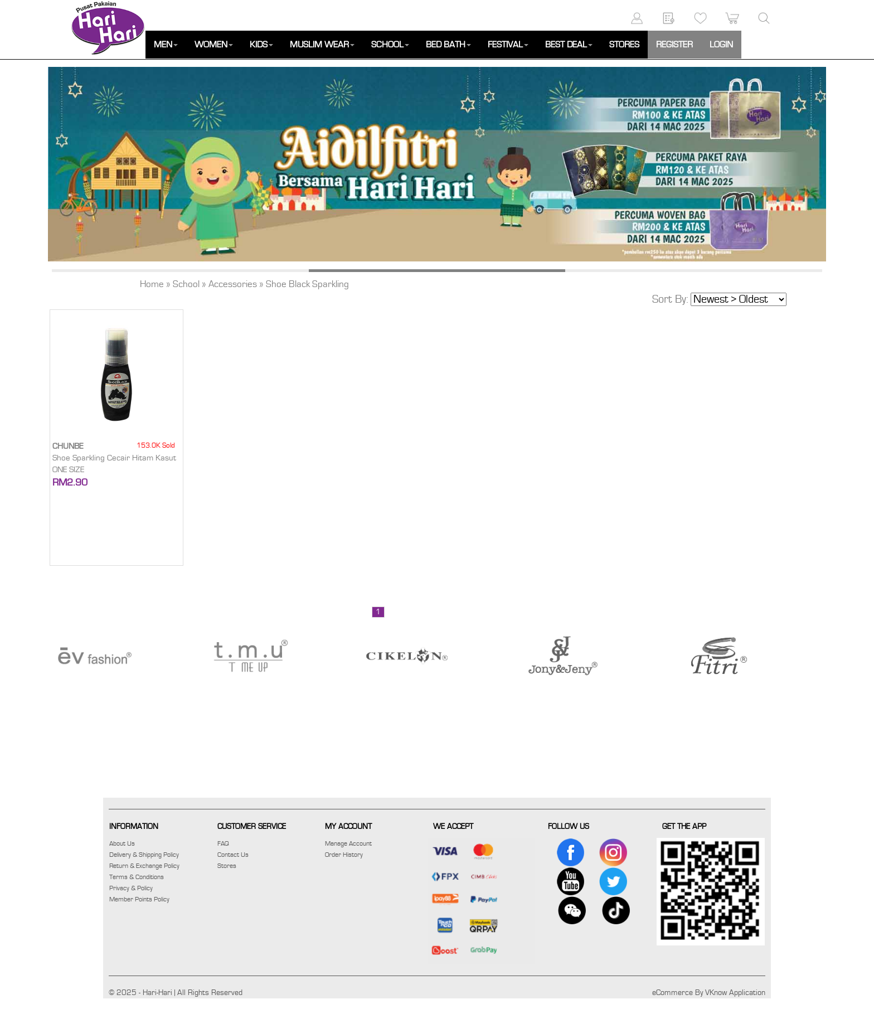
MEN (166, 44)
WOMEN (214, 44)
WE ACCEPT (453, 827)
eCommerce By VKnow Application (708, 993)
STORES (624, 44)
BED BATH (448, 44)
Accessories (232, 284)
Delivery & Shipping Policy (144, 854)
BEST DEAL (569, 44)
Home (152, 284)
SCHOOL (390, 44)
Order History (344, 854)
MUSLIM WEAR (322, 44)
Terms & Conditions (136, 877)
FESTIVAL (508, 44)
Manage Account (348, 843)
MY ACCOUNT (348, 827)
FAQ (223, 843)
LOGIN (721, 44)
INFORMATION (133, 827)
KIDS (261, 44)
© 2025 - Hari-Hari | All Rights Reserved (175, 993)
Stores (226, 865)
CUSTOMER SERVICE (251, 827)
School (186, 284)
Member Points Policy (139, 899)
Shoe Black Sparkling (307, 284)
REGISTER (674, 44)
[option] (437, 164)
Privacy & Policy (131, 888)
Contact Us (233, 854)
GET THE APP (684, 827)
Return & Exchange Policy (144, 865)
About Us (122, 843)
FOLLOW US (568, 827)
